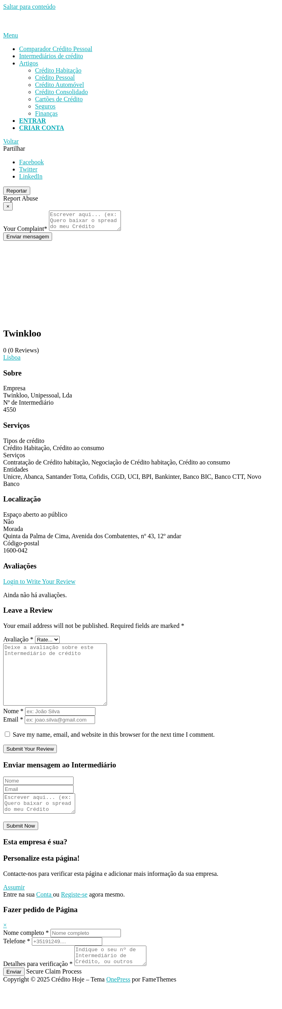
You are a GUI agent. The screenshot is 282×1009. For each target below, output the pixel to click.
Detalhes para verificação (38, 986)
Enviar (13, 994)
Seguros (45, 106)
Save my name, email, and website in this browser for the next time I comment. (114, 750)
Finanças (46, 113)
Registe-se (74, 913)
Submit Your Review (30, 764)
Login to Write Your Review (39, 585)
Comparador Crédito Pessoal (55, 48)
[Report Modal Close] (8, 206)
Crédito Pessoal (55, 77)
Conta (44, 913)
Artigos (28, 63)
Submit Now (20, 845)
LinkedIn (31, 176)
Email (13, 735)
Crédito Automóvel (59, 84)
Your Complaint (25, 232)
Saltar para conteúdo (29, 6)
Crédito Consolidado (61, 92)
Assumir (14, 906)
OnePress (118, 1002)
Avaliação (18, 642)
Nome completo (26, 951)
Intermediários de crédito (51, 56)
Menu (10, 35)
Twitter (28, 169)
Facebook (31, 162)
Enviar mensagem (27, 240)
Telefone (16, 960)
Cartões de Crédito (59, 99)
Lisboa (12, 361)
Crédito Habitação (58, 70)
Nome (13, 726)
